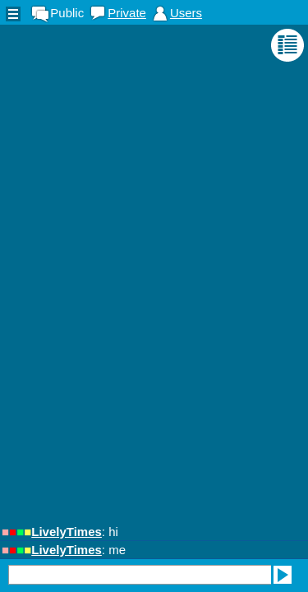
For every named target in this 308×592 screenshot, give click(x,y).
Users (186, 13)
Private (127, 13)
